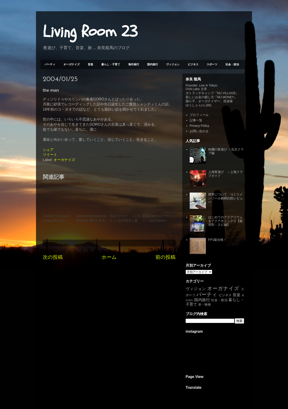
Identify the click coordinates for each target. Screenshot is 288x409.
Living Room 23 (90, 32)
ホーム (109, 257)
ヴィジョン (173, 64)
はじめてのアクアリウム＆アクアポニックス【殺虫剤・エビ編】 (225, 221)
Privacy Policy (199, 125)
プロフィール (199, 115)
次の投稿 (53, 257)
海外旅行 (133, 64)
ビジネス (193, 64)
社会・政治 (232, 64)
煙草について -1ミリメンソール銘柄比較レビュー (225, 198)
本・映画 (204, 304)
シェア (48, 150)
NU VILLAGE (226, 93)
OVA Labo (193, 89)
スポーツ (212, 64)
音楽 (90, 64)
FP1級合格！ (217, 239)
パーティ (50, 64)
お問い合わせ (199, 131)
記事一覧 (196, 120)
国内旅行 (152, 64)
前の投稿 (165, 257)
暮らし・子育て (110, 64)
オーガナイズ (71, 64)
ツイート (50, 155)
